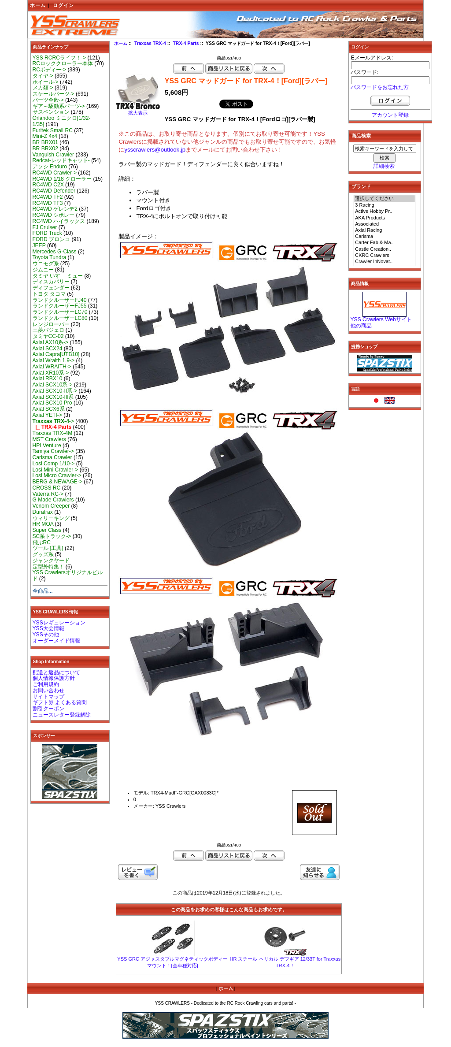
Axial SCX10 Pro (52, 403)
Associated (384, 224)
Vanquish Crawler (53, 155)
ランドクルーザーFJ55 (60, 306)
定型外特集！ (48, 567)
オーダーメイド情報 (56, 641)
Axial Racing (384, 230)
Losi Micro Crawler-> (57, 475)
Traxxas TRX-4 (150, 43)
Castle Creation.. (384, 249)
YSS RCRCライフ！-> (59, 58)
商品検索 (361, 135)
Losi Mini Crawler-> (55, 470)
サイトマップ (48, 697)
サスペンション (51, 112)
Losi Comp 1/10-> (54, 463)
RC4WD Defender (54, 191)
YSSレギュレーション (59, 623)
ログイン (63, 5)
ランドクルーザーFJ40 (60, 300)
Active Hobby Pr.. (384, 211)
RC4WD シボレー (54, 215)
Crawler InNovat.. (384, 262)
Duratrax (43, 512)
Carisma (384, 237)
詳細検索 (384, 166)
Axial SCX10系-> (53, 385)
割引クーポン (48, 708)
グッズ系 (43, 554)
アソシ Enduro (50, 166)
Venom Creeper (51, 506)
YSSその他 (46, 634)
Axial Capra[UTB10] (56, 354)
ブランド (361, 186)
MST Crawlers (49, 439)
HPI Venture (47, 445)
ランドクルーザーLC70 (60, 312)
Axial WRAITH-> (52, 367)
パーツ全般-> (48, 100)
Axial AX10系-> (51, 342)
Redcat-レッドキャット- (61, 160)
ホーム (38, 5)
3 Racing (384, 205)
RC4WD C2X (48, 185)
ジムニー (43, 270)
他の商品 (361, 326)
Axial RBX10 (48, 378)
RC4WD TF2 (48, 197)
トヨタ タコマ (49, 294)
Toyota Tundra (50, 257)
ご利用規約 (46, 684)
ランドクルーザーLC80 (60, 318)
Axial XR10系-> (51, 373)
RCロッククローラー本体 (63, 63)
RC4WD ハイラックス (59, 221)
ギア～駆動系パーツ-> (59, 106)
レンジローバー (51, 324)
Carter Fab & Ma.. (384, 243)
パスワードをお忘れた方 (380, 87)
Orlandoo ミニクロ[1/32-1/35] (62, 121)
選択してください (384, 198)
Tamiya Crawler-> (53, 451)
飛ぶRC (42, 542)
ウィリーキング (51, 518)
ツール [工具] (48, 548)
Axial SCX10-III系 (53, 397)
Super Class (47, 530)
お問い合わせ (48, 690)
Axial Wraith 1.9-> (54, 360)
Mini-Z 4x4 (45, 136)
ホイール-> (46, 82)
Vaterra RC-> (48, 494)
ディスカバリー (51, 281)
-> (53, 421)
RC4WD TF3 (48, 203)
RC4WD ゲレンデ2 (55, 209)
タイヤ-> (43, 76)
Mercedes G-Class (55, 252)
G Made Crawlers (53, 500)
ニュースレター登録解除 (62, 715)
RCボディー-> (50, 70)
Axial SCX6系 (49, 409)
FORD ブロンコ (51, 239)
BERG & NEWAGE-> (57, 482)
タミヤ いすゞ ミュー (58, 276)
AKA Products (384, 218)
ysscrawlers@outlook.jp (154, 149)
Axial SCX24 (48, 348)
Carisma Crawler (52, 457)
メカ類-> (43, 88)
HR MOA (43, 524)
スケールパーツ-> (53, 94)
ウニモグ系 (46, 263)
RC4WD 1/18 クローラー (62, 179)
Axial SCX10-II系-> (55, 391)
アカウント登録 (390, 115)
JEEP (39, 245)
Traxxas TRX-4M (53, 433)
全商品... (43, 591)
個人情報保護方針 (54, 678)
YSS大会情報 (48, 628)
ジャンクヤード (51, 560)
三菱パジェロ (48, 330)
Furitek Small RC (53, 130)
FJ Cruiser (45, 227)
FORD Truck (47, 233)
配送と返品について (56, 672)
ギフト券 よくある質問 (60, 702)
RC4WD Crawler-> (55, 173)
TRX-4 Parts (186, 43)
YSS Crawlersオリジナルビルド (68, 575)
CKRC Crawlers (384, 255)
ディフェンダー (51, 288)
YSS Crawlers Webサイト (381, 319)
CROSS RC (47, 488)
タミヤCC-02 (48, 336)
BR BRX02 (45, 148)
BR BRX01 (45, 142)
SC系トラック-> (52, 536)
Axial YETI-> (47, 415)
